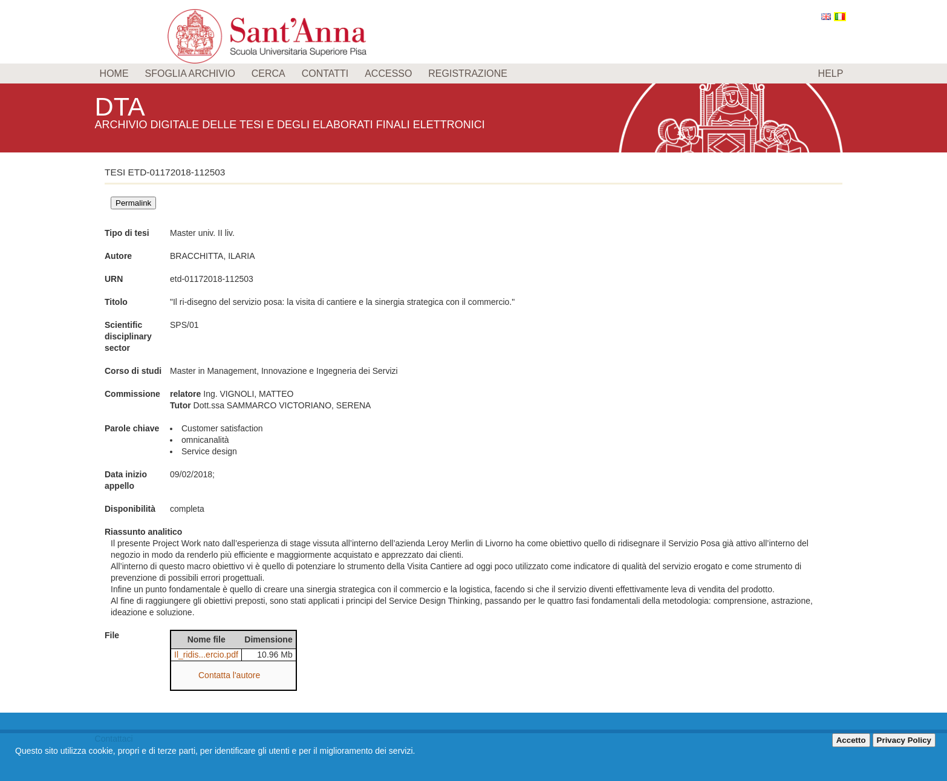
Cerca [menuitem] (268, 73)
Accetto (851, 740)
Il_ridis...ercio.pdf (206, 654)
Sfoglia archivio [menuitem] (190, 73)
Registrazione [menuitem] (467, 73)
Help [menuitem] (831, 73)
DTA (123, 106)
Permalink (133, 203)
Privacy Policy (904, 740)
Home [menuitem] (114, 73)
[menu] (474, 73)
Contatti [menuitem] (325, 73)
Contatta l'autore (229, 675)
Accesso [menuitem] (388, 73)
